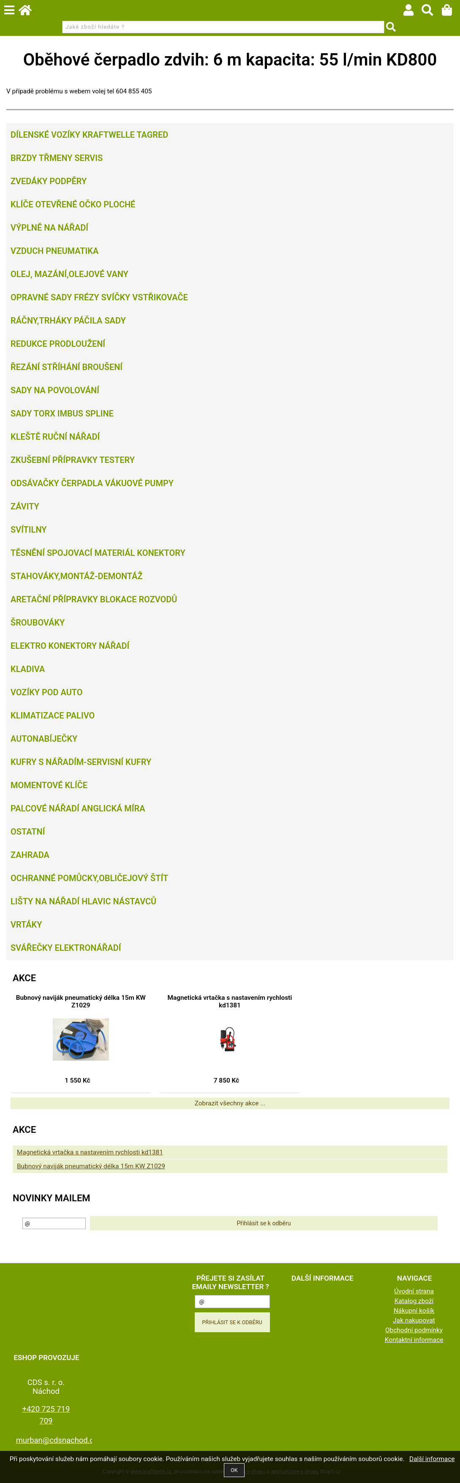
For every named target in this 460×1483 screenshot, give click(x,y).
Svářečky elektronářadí (66, 948)
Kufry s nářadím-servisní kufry (81, 762)
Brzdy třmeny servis (57, 158)
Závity (25, 506)
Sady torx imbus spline (62, 413)
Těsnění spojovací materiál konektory (98, 553)
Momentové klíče (49, 785)
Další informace (432, 1459)
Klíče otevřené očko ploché (73, 204)
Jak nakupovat (414, 1320)
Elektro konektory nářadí (70, 646)
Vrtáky (26, 925)
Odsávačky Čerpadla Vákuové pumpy (92, 483)
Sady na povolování (55, 390)
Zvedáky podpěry (49, 181)
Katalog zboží (414, 1301)
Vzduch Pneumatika (54, 251)
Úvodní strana (414, 1291)
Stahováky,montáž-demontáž (76, 576)
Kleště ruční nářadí (55, 437)
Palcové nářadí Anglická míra (78, 808)
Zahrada (30, 855)
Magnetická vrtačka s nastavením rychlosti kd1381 (230, 1001)
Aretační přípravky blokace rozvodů (94, 599)
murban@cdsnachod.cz (57, 1440)
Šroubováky (38, 623)
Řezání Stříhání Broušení (66, 367)
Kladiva (28, 669)
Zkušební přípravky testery (73, 460)
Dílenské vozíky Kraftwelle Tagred (89, 135)
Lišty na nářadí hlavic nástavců (83, 901)
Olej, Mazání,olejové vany (69, 274)
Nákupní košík (414, 1310)
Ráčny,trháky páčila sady (68, 321)
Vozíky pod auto (47, 692)
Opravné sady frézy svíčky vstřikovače (99, 297)
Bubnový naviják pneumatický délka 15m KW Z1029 (81, 1001)
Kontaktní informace (414, 1340)
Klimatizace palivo (53, 715)
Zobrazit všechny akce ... (230, 1103)
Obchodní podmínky (414, 1330)
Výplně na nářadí (49, 228)
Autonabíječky (44, 739)
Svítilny (29, 530)
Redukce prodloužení (58, 344)
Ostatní (28, 832)
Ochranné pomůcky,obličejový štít (89, 878)
